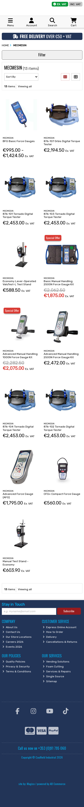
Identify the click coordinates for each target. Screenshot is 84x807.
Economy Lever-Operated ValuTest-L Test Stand (19, 283)
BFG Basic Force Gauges (19, 141)
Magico (31, 784)
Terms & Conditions (16, 671)
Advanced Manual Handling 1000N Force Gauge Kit (20, 355)
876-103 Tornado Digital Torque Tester (59, 215)
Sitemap (50, 681)
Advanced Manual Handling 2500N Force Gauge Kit (61, 355)
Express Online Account (59, 627)
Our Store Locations (17, 636)
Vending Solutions (56, 661)
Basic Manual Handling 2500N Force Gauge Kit (59, 283)
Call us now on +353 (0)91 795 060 (42, 748)
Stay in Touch (13, 604)
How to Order (53, 632)
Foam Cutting (53, 666)
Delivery (50, 636)
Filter (42, 54)
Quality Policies (13, 661)
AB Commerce (57, 784)
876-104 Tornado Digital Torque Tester (18, 428)
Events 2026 (12, 646)
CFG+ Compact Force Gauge (62, 494)
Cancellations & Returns (60, 641)
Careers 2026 (12, 641)
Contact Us (11, 632)
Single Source (53, 676)
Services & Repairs (57, 671)
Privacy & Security (16, 666)
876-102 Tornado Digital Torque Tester (59, 428)
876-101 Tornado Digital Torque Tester (18, 215)
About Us (9, 627)
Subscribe (68, 611)
